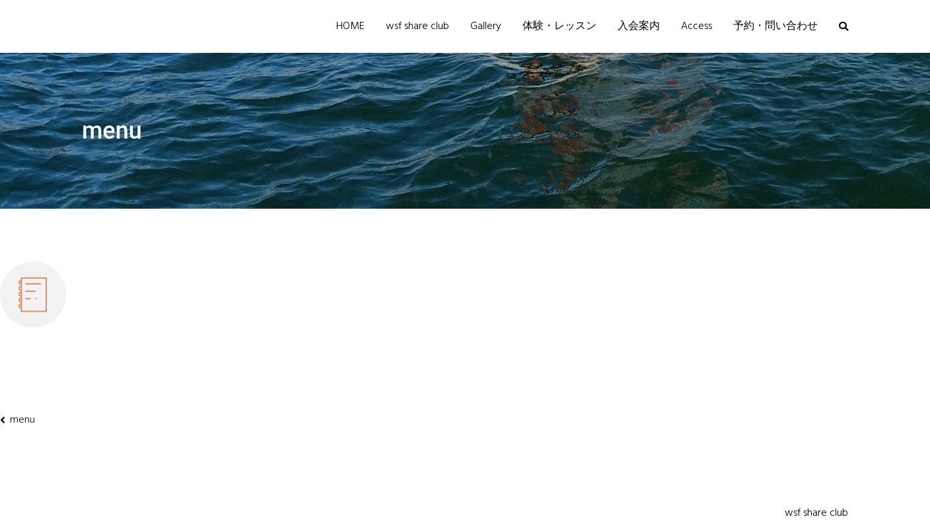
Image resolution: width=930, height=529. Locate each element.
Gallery (485, 26)
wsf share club (417, 26)
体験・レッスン (559, 26)
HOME (350, 26)
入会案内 (639, 26)
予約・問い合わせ (775, 26)
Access (696, 26)
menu (22, 420)
